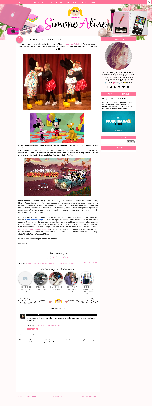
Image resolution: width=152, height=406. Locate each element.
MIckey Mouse (53, 264)
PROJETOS (64, 2)
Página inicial (58, 396)
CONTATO (94, 2)
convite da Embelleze (74, 44)
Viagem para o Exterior (66, 264)
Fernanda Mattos (34, 315)
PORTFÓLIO (84, 2)
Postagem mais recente (27, 396)
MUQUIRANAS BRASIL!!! (114, 99)
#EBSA (54, 2)
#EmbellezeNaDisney (32, 264)
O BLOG (45, 2)
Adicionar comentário (28, 335)
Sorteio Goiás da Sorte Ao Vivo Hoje (47, 326)
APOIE (74, 2)
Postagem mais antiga (89, 396)
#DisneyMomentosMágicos (35, 220)
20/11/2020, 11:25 (92, 315)
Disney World (44, 264)
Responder (33, 329)
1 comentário (90, 262)
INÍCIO (21, 2)
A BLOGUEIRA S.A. (33, 2)
